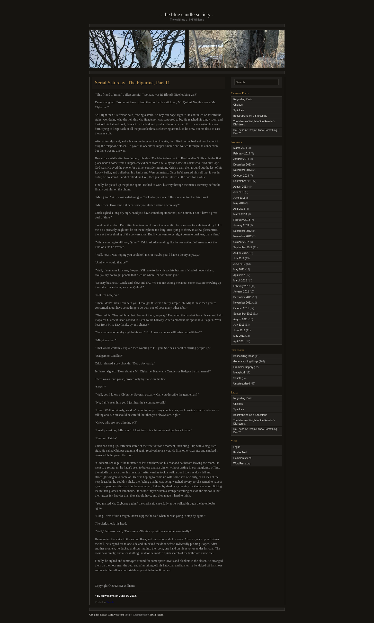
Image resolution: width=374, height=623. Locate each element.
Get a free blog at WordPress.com (106, 614)
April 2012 (239, 275)
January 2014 (241, 159)
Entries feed (240, 452)
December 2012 (242, 231)
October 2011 (241, 308)
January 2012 (241, 291)
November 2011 (242, 302)
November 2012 (242, 236)
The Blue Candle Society (187, 14)
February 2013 (241, 219)
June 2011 (239, 330)
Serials (110, 602)
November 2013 (242, 170)
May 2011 (239, 335)
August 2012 (240, 253)
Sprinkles (238, 110)
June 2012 (239, 264)
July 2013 (238, 192)
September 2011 (242, 313)
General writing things (245, 361)
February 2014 (241, 153)
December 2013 (242, 164)
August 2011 (240, 319)
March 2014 (240, 147)
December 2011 (242, 297)
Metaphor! (239, 372)
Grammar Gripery (243, 367)
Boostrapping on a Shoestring (250, 115)
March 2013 (240, 214)
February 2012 (241, 286)
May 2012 (239, 269)
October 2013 (241, 175)
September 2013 (242, 181)
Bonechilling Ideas (243, 356)
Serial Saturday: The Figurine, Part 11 (132, 82)
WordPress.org (242, 463)
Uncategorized (241, 383)
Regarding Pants (243, 99)
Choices (238, 104)
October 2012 (241, 242)
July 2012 (238, 258)
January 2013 (241, 225)
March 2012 (240, 280)
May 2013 (239, 203)
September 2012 (242, 247)
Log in (236, 447)
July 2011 (238, 324)
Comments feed (242, 458)
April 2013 (239, 208)
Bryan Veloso (156, 614)
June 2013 (239, 197)
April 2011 (239, 341)
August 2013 (240, 186)
